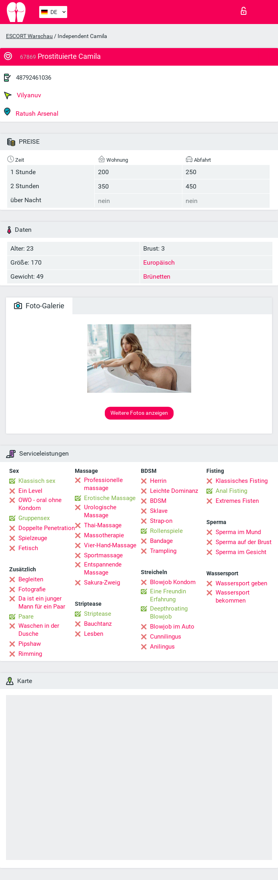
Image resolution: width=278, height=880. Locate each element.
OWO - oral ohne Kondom (40, 504)
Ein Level (30, 490)
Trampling (163, 551)
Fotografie (32, 589)
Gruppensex (34, 518)
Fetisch (28, 548)
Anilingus (162, 646)
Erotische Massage (110, 498)
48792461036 (33, 77)
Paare (26, 616)
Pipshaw (29, 643)
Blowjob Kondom (173, 582)
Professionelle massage (103, 484)
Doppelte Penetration (46, 528)
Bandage (161, 540)
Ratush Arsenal (31, 112)
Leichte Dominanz (174, 490)
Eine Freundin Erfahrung (168, 595)
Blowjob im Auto (172, 626)
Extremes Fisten (237, 500)
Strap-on (161, 520)
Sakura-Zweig (102, 582)
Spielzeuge (32, 538)
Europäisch (159, 262)
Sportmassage (103, 555)
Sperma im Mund (238, 532)
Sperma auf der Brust (244, 542)
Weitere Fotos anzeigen (139, 413)
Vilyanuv (22, 95)
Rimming (30, 653)
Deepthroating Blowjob (169, 612)
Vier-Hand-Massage (110, 545)
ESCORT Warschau (29, 36)
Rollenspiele (166, 530)
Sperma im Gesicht (241, 552)
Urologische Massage (100, 511)
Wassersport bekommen (233, 596)
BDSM (158, 500)
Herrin (158, 480)
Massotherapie (104, 535)
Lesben (93, 633)
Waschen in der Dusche (38, 629)
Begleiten (30, 579)
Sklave (159, 510)
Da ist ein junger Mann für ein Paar (41, 602)
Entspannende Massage (103, 568)
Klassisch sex (36, 480)
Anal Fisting (231, 490)
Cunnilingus (165, 636)
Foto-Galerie (39, 305)
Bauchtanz (98, 623)
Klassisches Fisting (242, 480)
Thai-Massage (103, 525)
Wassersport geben (241, 583)
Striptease (97, 613)
